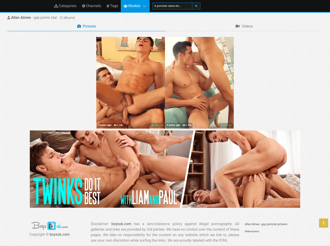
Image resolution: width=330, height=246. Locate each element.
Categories (65, 6)
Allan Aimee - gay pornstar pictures (266, 224)
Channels (91, 6)
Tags (112, 6)
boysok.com (60, 234)
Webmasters (252, 231)
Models (132, 6)
